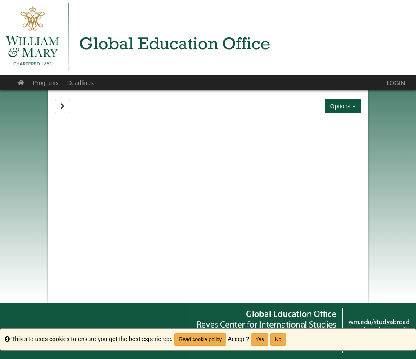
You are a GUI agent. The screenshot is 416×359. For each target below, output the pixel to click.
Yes (260, 339)
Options (343, 106)
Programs (46, 82)
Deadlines (80, 82)
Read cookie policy (200, 339)
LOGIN (395, 82)
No (278, 339)
